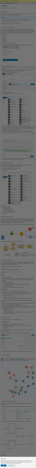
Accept (3, 465)
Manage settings (11, 465)
